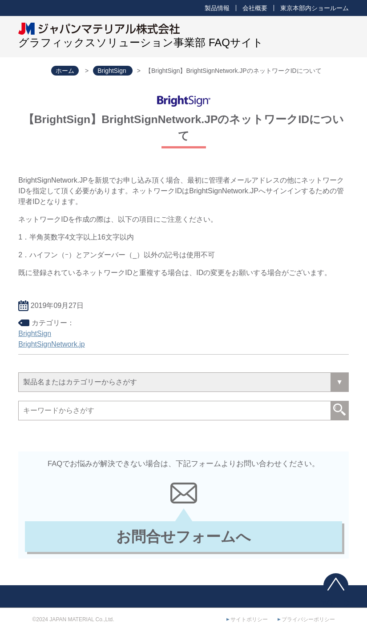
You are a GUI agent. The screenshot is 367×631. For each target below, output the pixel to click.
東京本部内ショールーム (314, 8)
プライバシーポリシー (308, 619)
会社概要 (254, 8)
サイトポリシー (249, 619)
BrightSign (34, 333)
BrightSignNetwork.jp (51, 344)
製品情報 (217, 8)
